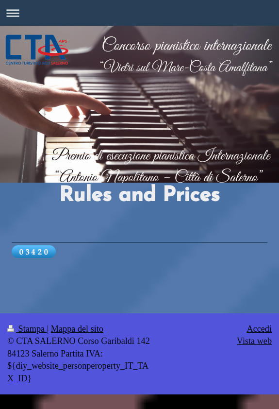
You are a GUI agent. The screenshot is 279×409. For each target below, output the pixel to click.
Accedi (259, 329)
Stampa (27, 329)
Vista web (254, 341)
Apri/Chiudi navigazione (139, 12)
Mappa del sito (77, 329)
